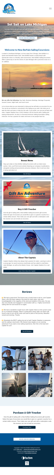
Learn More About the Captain (27, 271)
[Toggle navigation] (50, 8)
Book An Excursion (27, 38)
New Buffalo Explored (30, 453)
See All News (27, 174)
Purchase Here (27, 427)
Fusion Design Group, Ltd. (30, 451)
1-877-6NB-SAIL (17, 449)
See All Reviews (26, 331)
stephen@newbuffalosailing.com (32, 449)
